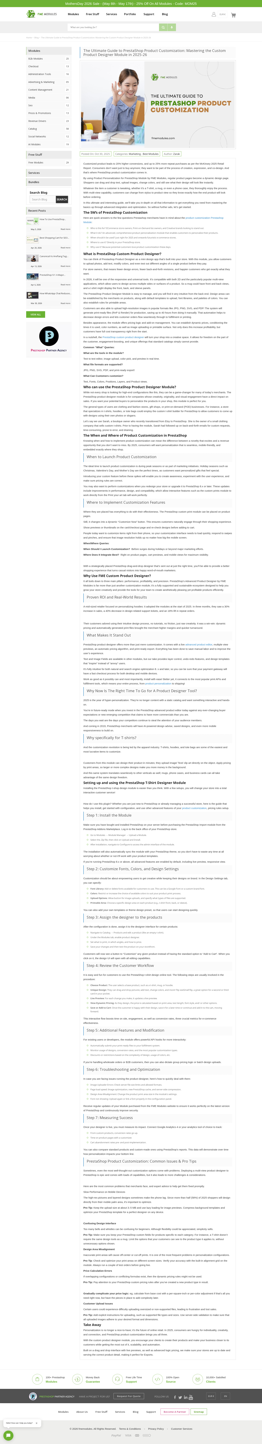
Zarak (176, 154)
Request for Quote (129, 1396)
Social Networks (49, 136)
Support (149, 14)
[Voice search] (172, 27)
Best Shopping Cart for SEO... (54, 237)
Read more (65, 229)
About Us (82, 1411)
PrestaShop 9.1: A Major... (52, 274)
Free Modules (49, 162)
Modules (73, 14)
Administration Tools (49, 74)
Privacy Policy (156, 1428)
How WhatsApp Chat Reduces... (55, 293)
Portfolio (130, 14)
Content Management (49, 90)
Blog (165, 14)
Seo (49, 105)
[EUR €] (216, 14)
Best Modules (151, 154)
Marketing (135, 154)
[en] (225, 14)
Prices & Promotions (49, 113)
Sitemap (199, 1411)
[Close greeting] (37, 1423)
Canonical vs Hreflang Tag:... (54, 256)
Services (111, 14)
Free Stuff (92, 14)
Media (49, 97)
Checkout (49, 66)
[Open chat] (8, 1436)
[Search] (113, 27)
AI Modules (49, 144)
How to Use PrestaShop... (53, 219)
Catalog (49, 129)
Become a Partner (175, 1411)
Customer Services (181, 1428)
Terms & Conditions (130, 1428)
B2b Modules (49, 58)
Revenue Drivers (49, 121)
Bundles (33, 182)
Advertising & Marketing (49, 82)
